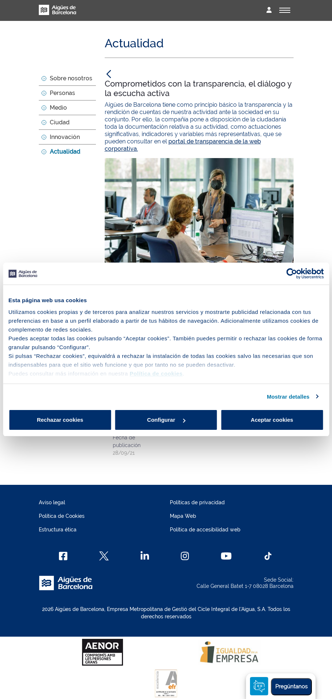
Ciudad (60, 122)
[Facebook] (63, 556)
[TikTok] (268, 556)
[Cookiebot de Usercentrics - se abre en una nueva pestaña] (292, 273)
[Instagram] (185, 556)
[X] (104, 556)
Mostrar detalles (288, 397)
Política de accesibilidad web (205, 530)
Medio (58, 107)
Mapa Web (183, 516)
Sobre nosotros (71, 78)
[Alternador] (284, 10)
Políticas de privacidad (197, 502)
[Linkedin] (145, 556)
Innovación (65, 136)
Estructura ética (58, 530)
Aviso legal (52, 502)
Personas (62, 92)
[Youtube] (226, 556)
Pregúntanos (291, 686)
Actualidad (65, 151)
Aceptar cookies (272, 420)
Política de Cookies (62, 516)
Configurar (166, 420)
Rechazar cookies (60, 420)
